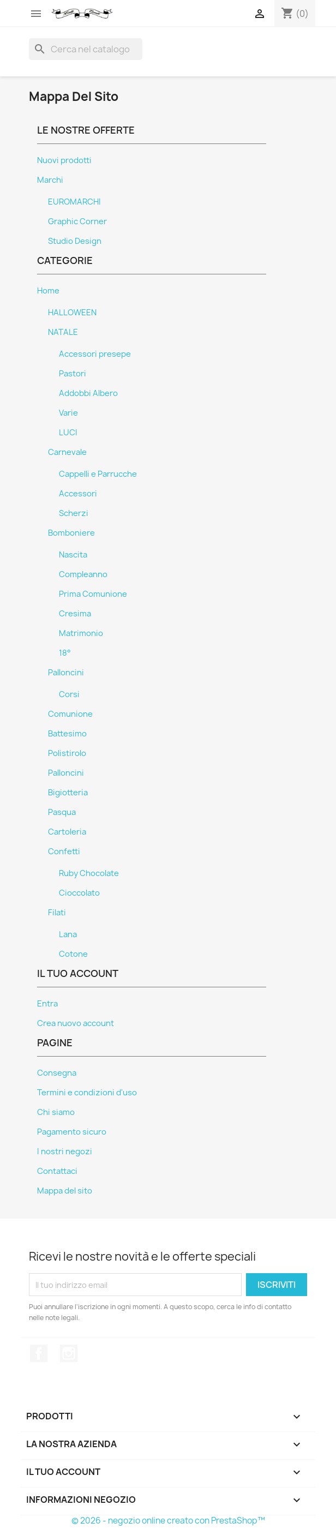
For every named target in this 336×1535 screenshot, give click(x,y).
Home (48, 290)
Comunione (70, 714)
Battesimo (67, 733)
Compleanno (83, 574)
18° (65, 652)
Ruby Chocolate (89, 873)
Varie (68, 412)
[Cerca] (85, 49)
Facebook (38, 1353)
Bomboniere (71, 532)
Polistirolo (67, 753)
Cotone (73, 954)
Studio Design (74, 241)
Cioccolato (79, 893)
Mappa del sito (64, 1190)
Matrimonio (81, 633)
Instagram (68, 1353)
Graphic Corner (77, 221)
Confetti (64, 851)
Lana (68, 934)
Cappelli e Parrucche (98, 474)
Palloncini (66, 672)
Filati (57, 912)
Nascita (73, 554)
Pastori (72, 373)
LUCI (68, 432)
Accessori (78, 493)
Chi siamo (56, 1112)
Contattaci (57, 1171)
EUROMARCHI (74, 201)
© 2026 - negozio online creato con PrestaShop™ (168, 1520)
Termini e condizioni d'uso (87, 1092)
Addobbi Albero (88, 393)
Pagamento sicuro (71, 1131)
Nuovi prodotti (64, 160)
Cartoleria (67, 831)
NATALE (63, 332)
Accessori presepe (95, 354)
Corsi (69, 694)
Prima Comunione (93, 594)
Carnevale (67, 452)
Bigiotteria (68, 792)
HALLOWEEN (72, 312)
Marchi (50, 180)
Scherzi (73, 513)
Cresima (75, 613)
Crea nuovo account (75, 1023)
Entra (47, 1003)
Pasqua (62, 812)
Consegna (56, 1073)
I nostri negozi (64, 1151)
